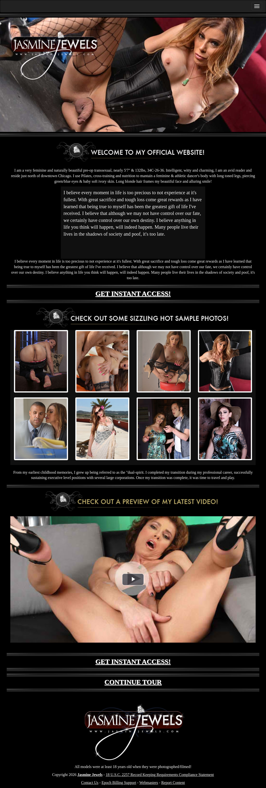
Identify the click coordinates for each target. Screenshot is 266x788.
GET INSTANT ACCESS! (133, 293)
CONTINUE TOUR (133, 682)
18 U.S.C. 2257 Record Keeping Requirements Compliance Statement (160, 775)
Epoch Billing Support (118, 783)
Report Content (173, 783)
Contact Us (89, 783)
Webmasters (148, 783)
